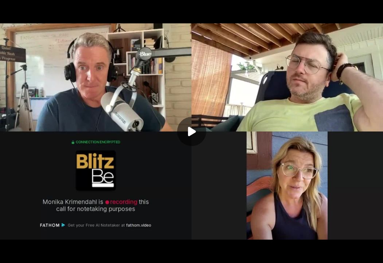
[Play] (191, 131)
